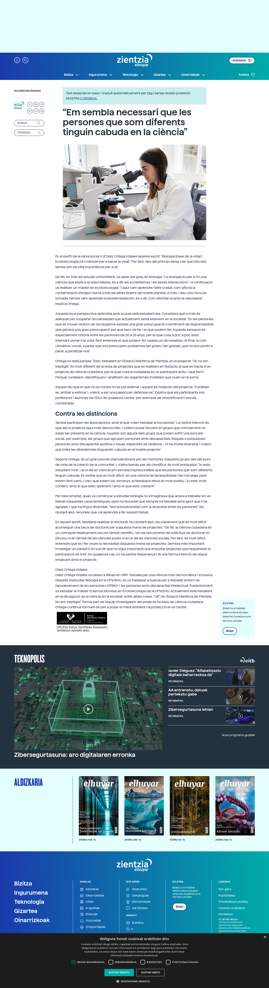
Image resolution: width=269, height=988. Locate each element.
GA (41, 111)
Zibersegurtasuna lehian (190, 709)
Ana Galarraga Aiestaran (27, 90)
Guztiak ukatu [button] (150, 972)
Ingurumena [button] (101, 75)
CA (35, 111)
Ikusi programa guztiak (238, 735)
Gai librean (137, 908)
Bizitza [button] (71, 75)
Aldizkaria (241, 60)
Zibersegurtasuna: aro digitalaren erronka (74, 754)
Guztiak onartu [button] (119, 972)
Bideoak (89, 914)
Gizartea (25, 911)
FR (42, 104)
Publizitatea (227, 895)
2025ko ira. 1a (177, 839)
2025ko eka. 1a (223, 839)
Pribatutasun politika (233, 901)
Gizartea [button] (162, 75)
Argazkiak (90, 908)
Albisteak (89, 889)
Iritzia (86, 902)
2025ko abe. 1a (132, 839)
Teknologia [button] (133, 75)
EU (29, 104)
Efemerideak (138, 902)
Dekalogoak (137, 896)
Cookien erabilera (232, 908)
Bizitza (23, 883)
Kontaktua (226, 914)
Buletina (247, 74)
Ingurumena (31, 892)
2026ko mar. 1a (87, 839)
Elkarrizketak (92, 896)
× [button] (264, 937)
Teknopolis (29, 658)
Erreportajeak (93, 927)
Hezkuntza (136, 889)
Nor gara (225, 889)
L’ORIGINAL (88, 98)
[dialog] (134, 960)
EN (29, 111)
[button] (17, 60)
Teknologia (29, 901)
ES (36, 104)
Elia (149, 93)
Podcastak (90, 921)
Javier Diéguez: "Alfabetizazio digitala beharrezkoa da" (194, 672)
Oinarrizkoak (32, 920)
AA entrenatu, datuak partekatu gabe (188, 692)
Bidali (230, 631)
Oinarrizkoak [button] (193, 75)
